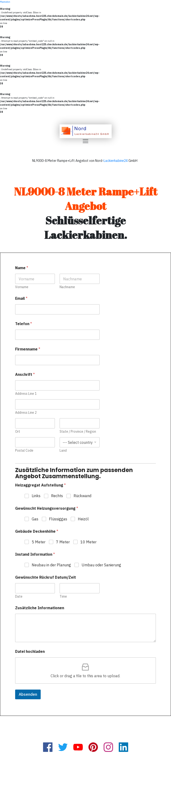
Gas (35, 519)
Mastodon (5, 1)
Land (63, 451)
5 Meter (38, 542)
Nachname (67, 287)
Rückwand (82, 495)
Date (18, 597)
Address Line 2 (26, 413)
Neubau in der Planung (51, 565)
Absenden (28, 694)
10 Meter (88, 542)
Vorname (21, 287)
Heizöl (83, 519)
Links (36, 495)
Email (21, 298)
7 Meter (63, 542)
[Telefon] (57, 335)
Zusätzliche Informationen (39, 608)
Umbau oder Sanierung (101, 565)
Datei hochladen (30, 651)
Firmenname (27, 349)
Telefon (23, 324)
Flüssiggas (58, 519)
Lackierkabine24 (116, 161)
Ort (17, 432)
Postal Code (24, 451)
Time (63, 597)
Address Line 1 (26, 394)
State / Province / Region (78, 432)
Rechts (57, 495)
